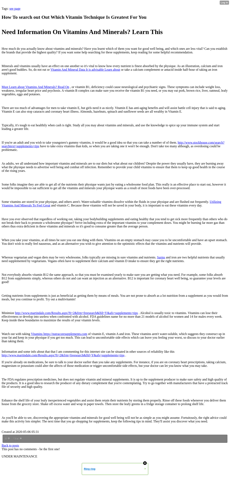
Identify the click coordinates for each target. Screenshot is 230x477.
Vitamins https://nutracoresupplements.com (59, 334)
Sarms (161, 257)
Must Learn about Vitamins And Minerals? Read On (35, 87)
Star (17, 438)
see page (14, 8)
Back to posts (10, 445)
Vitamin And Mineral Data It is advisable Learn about (85, 69)
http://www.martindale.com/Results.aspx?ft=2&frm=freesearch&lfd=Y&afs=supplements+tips (76, 313)
